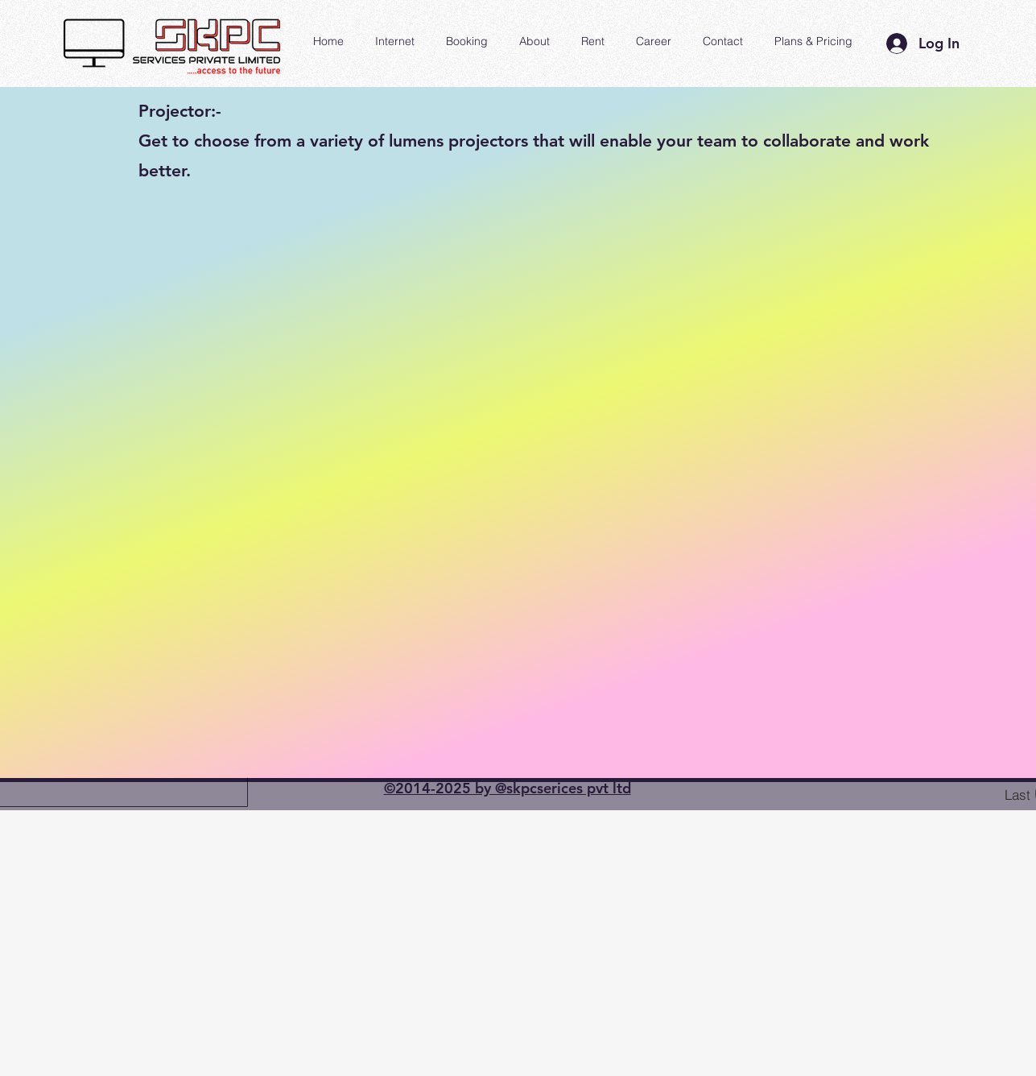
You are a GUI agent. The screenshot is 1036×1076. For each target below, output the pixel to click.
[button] (535, 41)
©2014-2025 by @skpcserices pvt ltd (507, 788)
